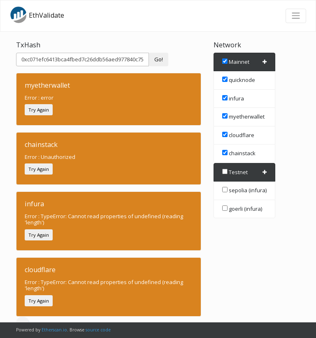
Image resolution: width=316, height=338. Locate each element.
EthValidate (37, 15)
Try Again (38, 110)
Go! (158, 59)
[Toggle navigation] (296, 16)
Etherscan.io (54, 330)
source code (98, 330)
